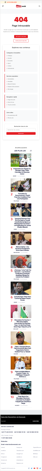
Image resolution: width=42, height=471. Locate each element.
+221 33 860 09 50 (32, 432)
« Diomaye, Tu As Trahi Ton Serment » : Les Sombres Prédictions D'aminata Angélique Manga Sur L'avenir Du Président (22, 273)
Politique (10, 55)
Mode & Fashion (12, 84)
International (11, 68)
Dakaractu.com (20, 463)
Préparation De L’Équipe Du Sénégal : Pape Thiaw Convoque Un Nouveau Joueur (22, 171)
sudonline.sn (19, 457)
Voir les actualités (21, 40)
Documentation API (12, 115)
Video (15, 229)
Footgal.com (4, 457)
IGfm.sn (2, 453)
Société (10, 58)
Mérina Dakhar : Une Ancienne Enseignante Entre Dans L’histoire (22, 248)
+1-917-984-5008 (6, 438)
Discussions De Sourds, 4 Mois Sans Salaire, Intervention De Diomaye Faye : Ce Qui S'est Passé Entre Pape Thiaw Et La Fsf (22, 323)
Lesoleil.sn (3, 450)
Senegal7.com (20, 453)
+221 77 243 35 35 (7, 432)
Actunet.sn (3, 463)
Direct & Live (11, 102)
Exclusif (15, 328)
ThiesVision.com (20, 450)
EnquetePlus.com (37, 447)
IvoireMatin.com (36, 450)
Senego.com (19, 447)
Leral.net (3, 447)
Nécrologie (10, 89)
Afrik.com (35, 457)
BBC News (35, 453)
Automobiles (11, 79)
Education (17, 252)
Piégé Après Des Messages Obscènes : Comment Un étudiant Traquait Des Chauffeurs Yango (23, 400)
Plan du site (10, 118)
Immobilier (10, 81)
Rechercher (21, 133)
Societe (16, 353)
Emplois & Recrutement (13, 86)
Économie (10, 60)
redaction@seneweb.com (13, 444)
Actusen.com (4, 460)
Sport (9, 63)
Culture (9, 66)
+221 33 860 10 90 (19, 432)
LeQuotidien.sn (20, 460)
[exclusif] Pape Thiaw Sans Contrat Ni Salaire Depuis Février (22, 298)
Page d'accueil (11, 99)
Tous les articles (12, 105)
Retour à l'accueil (21, 36)
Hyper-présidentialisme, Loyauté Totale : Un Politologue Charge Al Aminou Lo (22, 374)
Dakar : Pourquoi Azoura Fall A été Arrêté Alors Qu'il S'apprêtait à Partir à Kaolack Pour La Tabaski (22, 349)
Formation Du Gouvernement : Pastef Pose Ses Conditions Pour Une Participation (22, 196)
